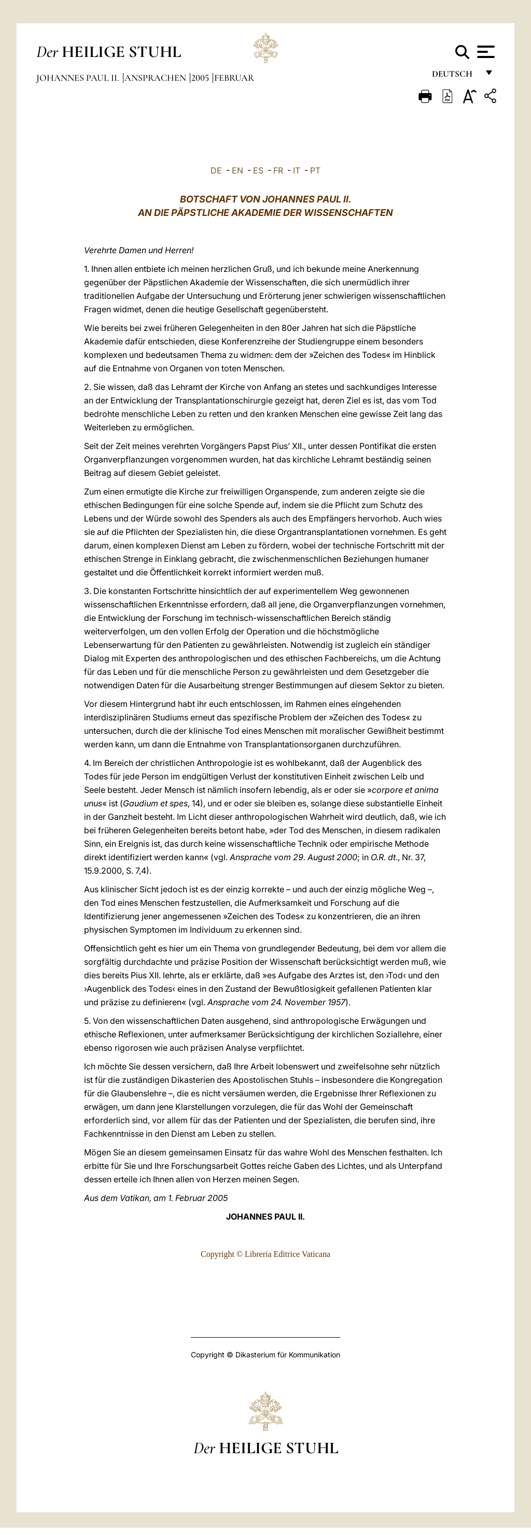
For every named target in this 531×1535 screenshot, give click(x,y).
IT (296, 170)
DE (216, 170)
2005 (201, 77)
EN (237, 170)
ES (258, 170)
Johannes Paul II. (78, 77)
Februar (234, 77)
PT (315, 170)
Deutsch (455, 76)
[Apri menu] (484, 52)
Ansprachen (156, 77)
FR (278, 170)
